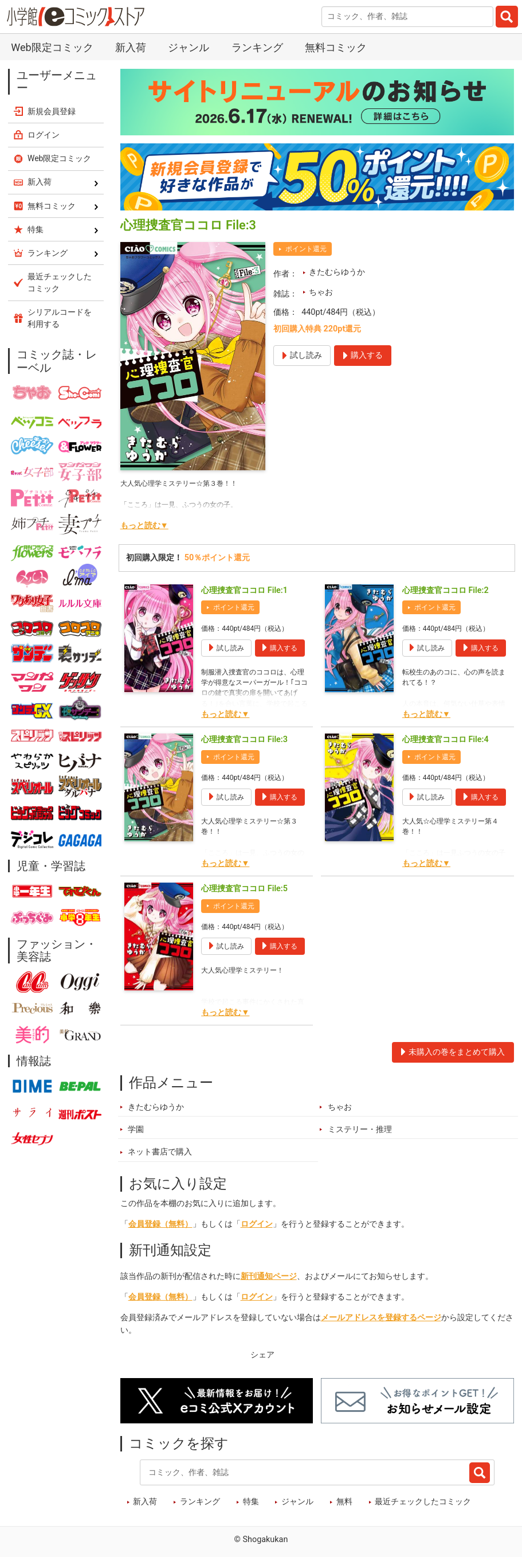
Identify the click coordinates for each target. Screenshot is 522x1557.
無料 (344, 1502)
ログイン (257, 1224)
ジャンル (188, 47)
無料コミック (336, 47)
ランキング (257, 47)
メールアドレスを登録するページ (381, 1317)
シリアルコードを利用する (60, 318)
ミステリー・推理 (360, 1129)
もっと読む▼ (144, 525)
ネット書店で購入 (160, 1152)
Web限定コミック (52, 47)
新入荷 (130, 47)
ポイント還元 (306, 249)
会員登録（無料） (160, 1224)
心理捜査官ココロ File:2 (445, 590)
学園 (136, 1129)
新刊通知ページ (269, 1276)
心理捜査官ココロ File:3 (244, 739)
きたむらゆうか (337, 272)
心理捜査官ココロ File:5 (244, 888)
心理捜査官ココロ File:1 (244, 590)
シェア (262, 1355)
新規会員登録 (52, 111)
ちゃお (321, 292)
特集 (251, 1502)
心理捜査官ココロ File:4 (445, 739)
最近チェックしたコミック (423, 1502)
